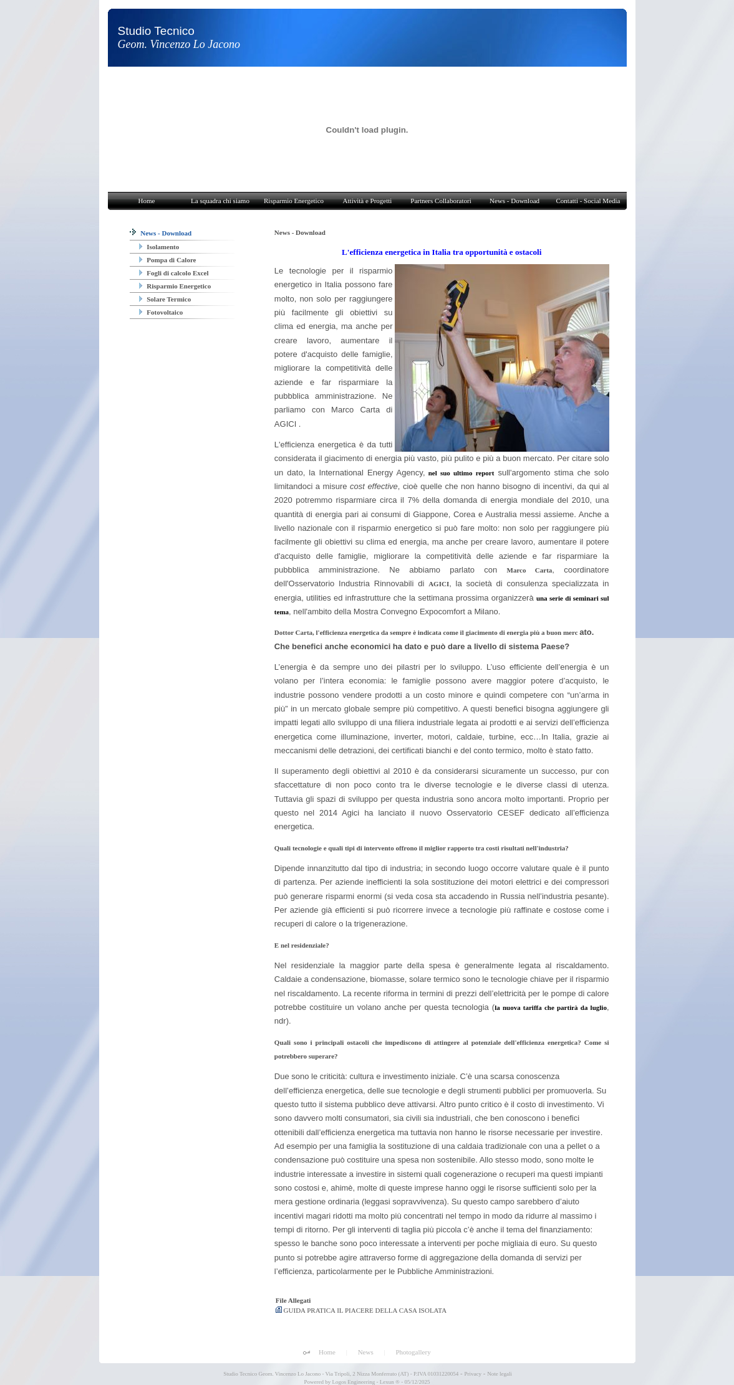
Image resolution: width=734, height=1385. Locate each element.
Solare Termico (165, 299)
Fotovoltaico (161, 312)
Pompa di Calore (167, 260)
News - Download (161, 233)
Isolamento (159, 246)
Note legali (499, 1374)
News (366, 1352)
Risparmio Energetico (175, 286)
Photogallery (412, 1352)
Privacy (473, 1374)
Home (327, 1352)
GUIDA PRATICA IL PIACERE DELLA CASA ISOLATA (361, 1310)
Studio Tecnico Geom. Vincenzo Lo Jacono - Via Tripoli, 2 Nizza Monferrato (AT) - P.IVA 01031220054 (340, 1374)
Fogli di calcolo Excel (174, 273)
